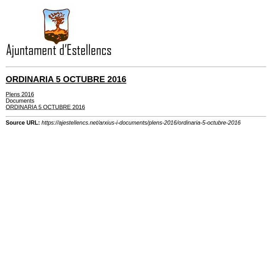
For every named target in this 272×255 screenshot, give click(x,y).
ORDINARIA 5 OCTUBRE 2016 (45, 107)
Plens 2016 (20, 94)
